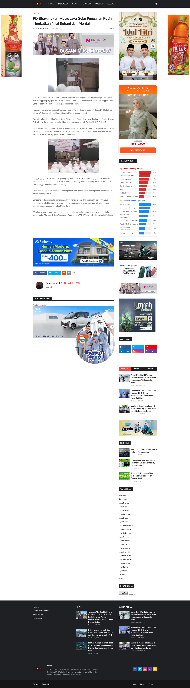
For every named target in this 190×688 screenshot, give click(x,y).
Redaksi (36, 607)
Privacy (143, 684)
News (121, 578)
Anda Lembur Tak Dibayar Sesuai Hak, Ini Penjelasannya (144, 450)
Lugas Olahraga (124, 548)
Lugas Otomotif (124, 552)
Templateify (46, 684)
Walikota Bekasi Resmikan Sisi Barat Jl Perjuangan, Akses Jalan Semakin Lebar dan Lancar (143, 408)
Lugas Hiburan (124, 518)
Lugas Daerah (123, 510)
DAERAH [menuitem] (99, 4)
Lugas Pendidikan (125, 560)
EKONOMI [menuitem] (87, 4)
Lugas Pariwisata (125, 556)
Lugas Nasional (124, 503)
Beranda (36, 13)
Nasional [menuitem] (62, 4)
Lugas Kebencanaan (126, 533)
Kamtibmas (123, 499)
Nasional (122, 575)
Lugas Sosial (123, 571)
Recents (137, 369)
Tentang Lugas (38, 614)
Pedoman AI (37, 618)
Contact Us (153, 684)
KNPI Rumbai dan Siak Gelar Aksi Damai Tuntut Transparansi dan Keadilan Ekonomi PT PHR (100, 632)
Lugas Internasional (126, 525)
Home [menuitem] (51, 4)
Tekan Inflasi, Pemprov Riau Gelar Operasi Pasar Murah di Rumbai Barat (142, 475)
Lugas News (123, 507)
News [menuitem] (74, 4)
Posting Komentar (39, 305)
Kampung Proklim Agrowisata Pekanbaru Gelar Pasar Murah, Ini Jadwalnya (143, 462)
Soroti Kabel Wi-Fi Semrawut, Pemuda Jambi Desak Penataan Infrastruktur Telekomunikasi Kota (143, 379)
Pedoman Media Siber (41, 611)
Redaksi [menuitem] (110, 4)
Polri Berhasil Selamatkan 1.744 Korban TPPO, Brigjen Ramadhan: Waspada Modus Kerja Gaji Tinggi (143, 394)
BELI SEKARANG (137, 150)
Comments (150, 369)
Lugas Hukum (124, 522)
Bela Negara (123, 495)
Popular (125, 369)
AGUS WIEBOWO (70, 283)
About (135, 684)
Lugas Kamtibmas (125, 529)
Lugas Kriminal (124, 537)
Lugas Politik (123, 567)
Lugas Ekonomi (124, 514)
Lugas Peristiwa (124, 563)
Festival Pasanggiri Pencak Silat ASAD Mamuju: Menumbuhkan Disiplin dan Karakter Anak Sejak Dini (101, 646)
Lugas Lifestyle (124, 541)
